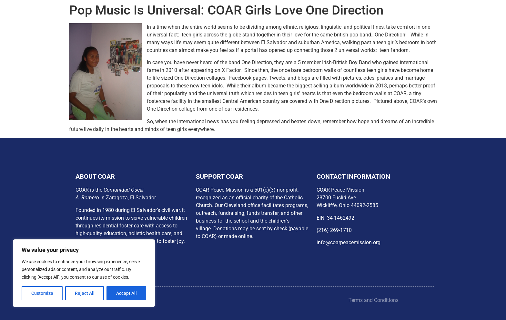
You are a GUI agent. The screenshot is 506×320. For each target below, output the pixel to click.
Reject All (85, 293)
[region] (84, 273)
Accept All (126, 293)
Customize (42, 293)
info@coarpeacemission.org (348, 242)
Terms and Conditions (374, 300)
